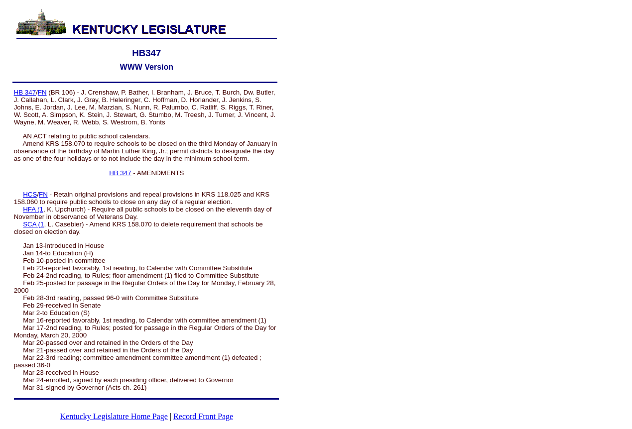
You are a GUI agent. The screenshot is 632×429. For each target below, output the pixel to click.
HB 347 (25, 92)
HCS (30, 194)
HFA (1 (33, 209)
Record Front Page (203, 416)
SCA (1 (33, 224)
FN (42, 92)
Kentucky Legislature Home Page (114, 416)
